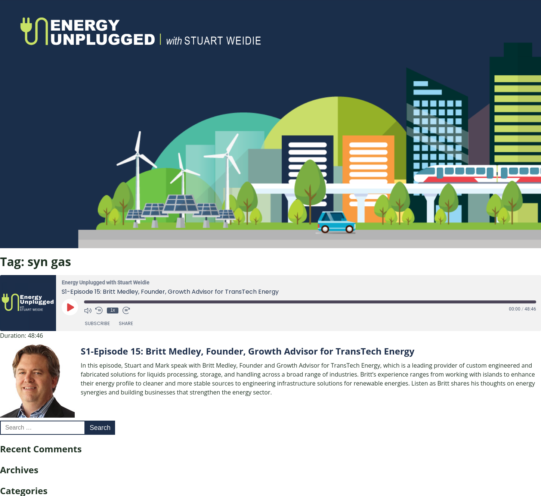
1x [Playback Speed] (112, 310)
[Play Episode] (70, 307)
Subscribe (97, 323)
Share (126, 323)
